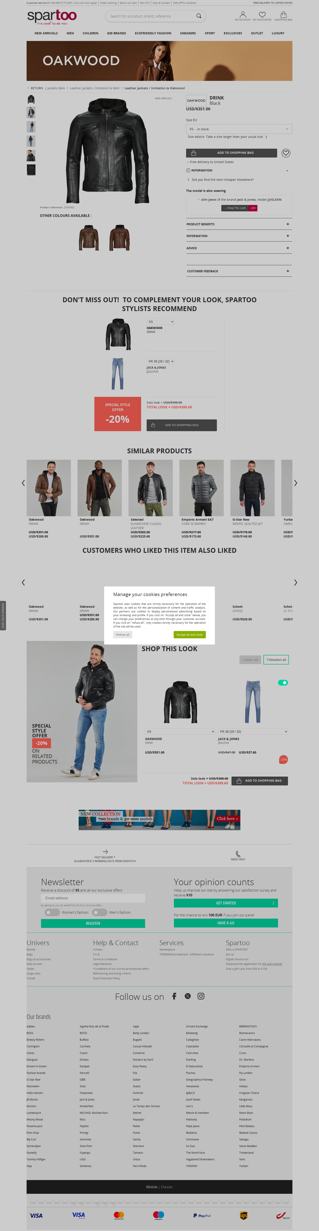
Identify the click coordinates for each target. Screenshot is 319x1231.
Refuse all (122, 634)
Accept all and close (190, 634)
